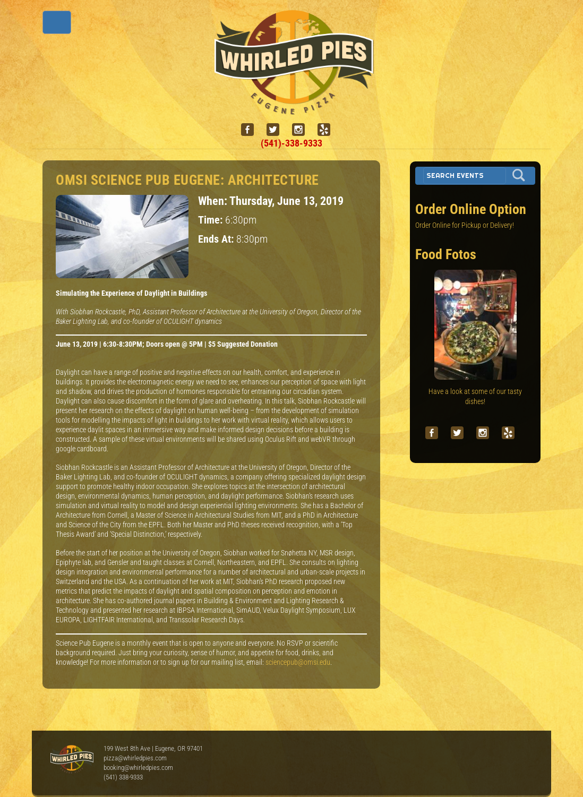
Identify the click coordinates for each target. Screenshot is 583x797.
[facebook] (251, 129)
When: (213, 201)
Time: (211, 220)
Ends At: (217, 239)
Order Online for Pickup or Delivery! (464, 225)
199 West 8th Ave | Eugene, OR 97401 (153, 748)
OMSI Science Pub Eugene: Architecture (187, 180)
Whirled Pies (71, 760)
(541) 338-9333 (123, 777)
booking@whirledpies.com (138, 768)
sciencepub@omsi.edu (297, 662)
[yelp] (328, 129)
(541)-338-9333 (291, 143)
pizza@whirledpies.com (135, 758)
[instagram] (302, 129)
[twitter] (277, 129)
